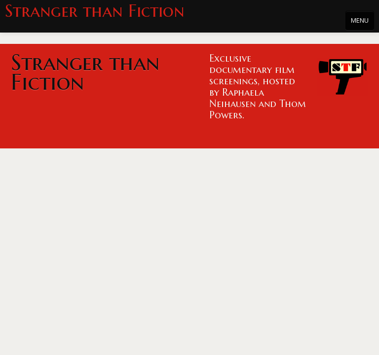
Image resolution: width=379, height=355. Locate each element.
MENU (360, 20)
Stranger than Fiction (95, 11)
